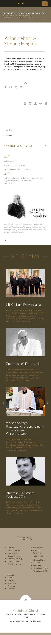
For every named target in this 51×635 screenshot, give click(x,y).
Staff (9, 577)
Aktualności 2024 (40, 568)
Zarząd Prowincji (14, 556)
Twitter (16, 87)
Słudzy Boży (12, 553)
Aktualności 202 (40, 571)
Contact (11, 588)
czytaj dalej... (9, 183)
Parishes (11, 580)
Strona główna (39, 560)
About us (11, 575)
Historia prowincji (14, 558)
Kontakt (36, 562)
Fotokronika (38, 556)
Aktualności (38, 547)
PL (19, 3)
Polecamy (37, 565)
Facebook (10, 87)
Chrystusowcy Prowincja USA (24, 16)
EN (23, 3)
